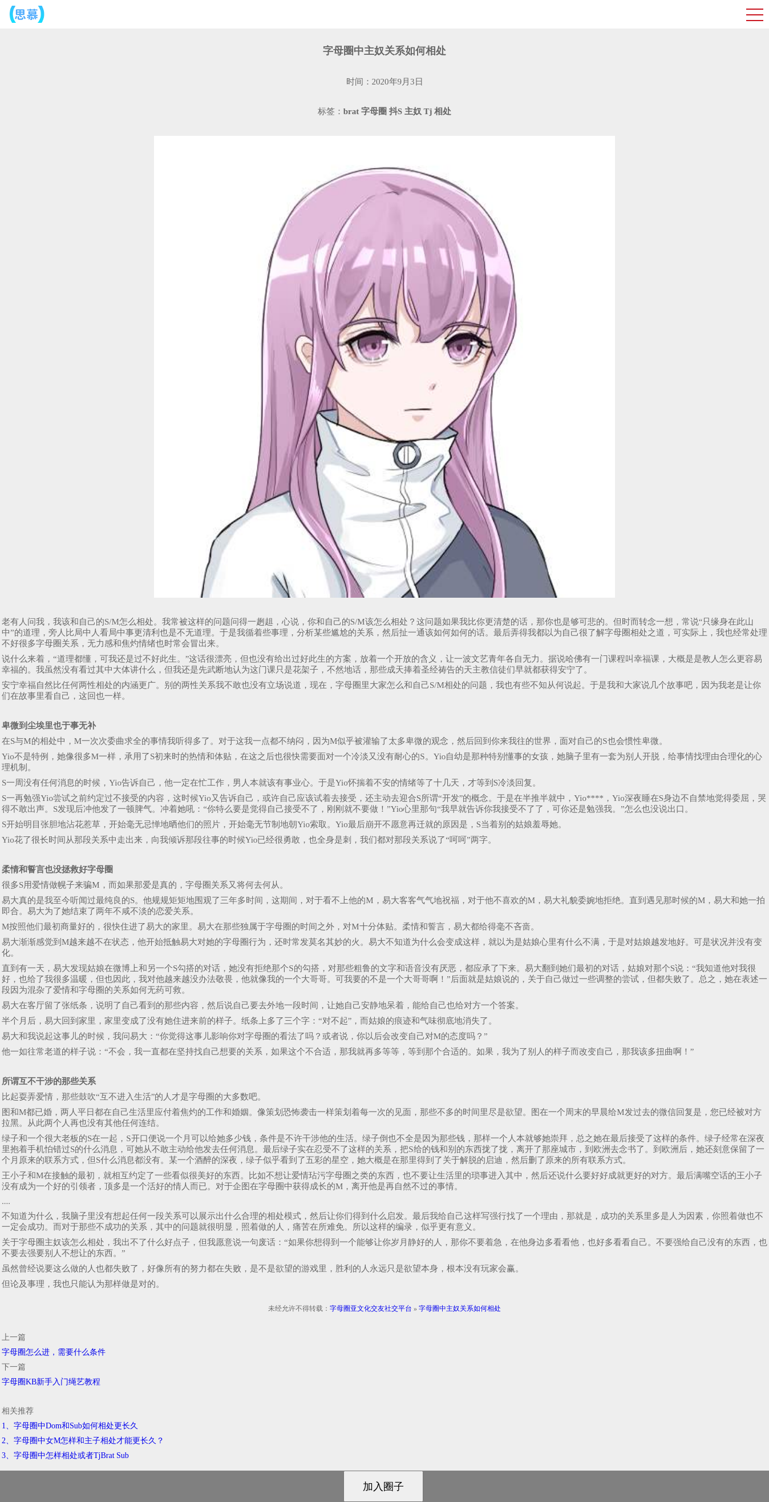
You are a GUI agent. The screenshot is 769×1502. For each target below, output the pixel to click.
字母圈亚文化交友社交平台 (371, 1308)
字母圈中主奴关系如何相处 (460, 1308)
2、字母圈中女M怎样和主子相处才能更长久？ (83, 1440)
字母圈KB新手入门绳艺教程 (51, 1382)
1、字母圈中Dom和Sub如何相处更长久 (70, 1426)
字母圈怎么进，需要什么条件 (54, 1352)
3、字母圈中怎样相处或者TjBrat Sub (65, 1455)
